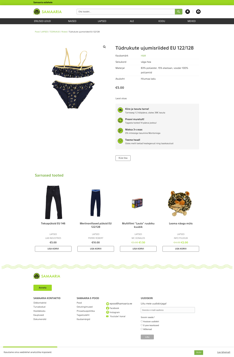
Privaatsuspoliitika (87, 314)
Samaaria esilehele (43, 2)
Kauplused (39, 319)
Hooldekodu (40, 314)
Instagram (113, 314)
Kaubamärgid (84, 325)
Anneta (43, 287)
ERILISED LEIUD (42, 21)
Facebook (113, 308)
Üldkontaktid (40, 303)
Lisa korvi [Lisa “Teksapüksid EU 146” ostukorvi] (53, 248)
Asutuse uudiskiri (151, 321)
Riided (64, 32)
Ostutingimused (85, 308)
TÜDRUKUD (55, 32)
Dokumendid (40, 325)
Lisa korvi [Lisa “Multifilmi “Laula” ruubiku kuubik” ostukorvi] (138, 248)
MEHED (192, 21)
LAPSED (102, 21)
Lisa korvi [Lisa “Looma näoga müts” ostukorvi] (180, 248)
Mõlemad (147, 329)
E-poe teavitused (151, 325)
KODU (161, 21)
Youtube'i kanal (116, 319)
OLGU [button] (198, 352)
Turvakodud (40, 308)
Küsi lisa (123, 158)
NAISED (72, 21)
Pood (37, 32)
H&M (143, 55)
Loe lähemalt (223, 352)
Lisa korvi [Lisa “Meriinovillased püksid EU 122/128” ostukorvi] (95, 248)
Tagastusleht (84, 319)
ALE (132, 21)
